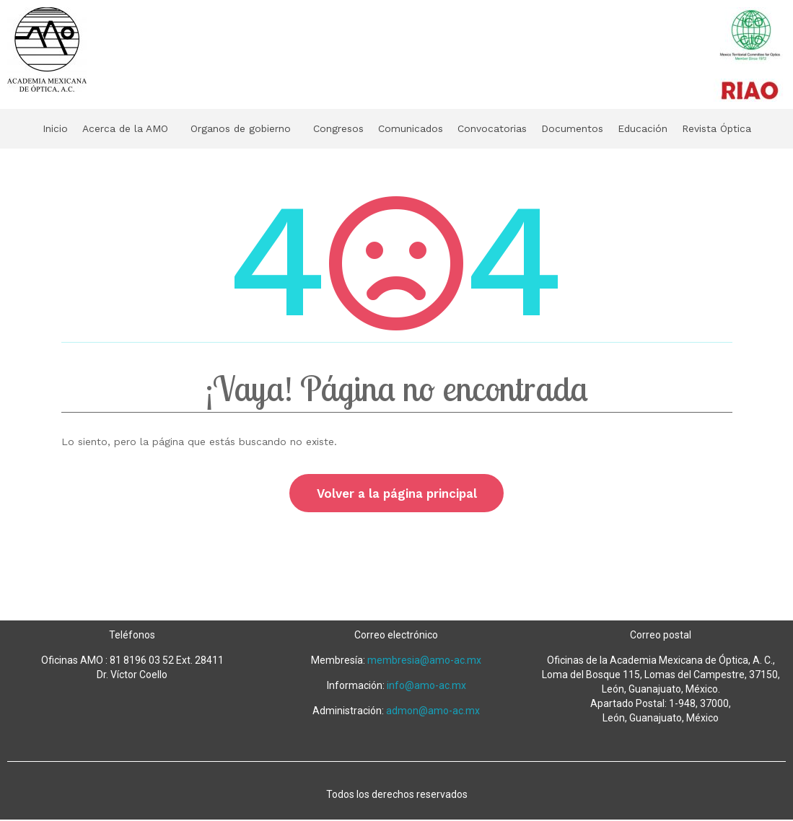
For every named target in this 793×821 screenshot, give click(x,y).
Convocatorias (501, 128)
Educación (660, 128)
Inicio (30, 128)
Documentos (586, 128)
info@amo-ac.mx (426, 687)
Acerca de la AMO (105, 128)
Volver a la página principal (397, 493)
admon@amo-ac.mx (433, 712)
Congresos (338, 128)
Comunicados (415, 128)
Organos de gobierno (231, 128)
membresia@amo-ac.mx (424, 661)
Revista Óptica (738, 128)
